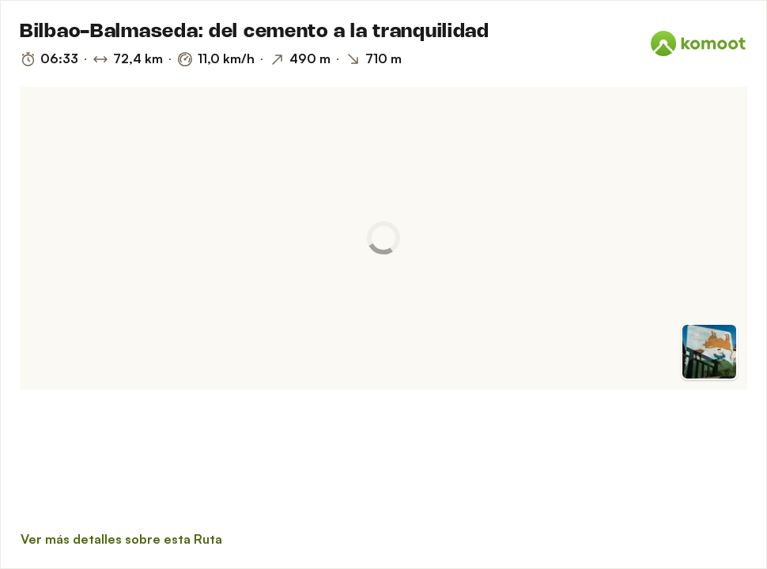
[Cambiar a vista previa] (709, 351)
